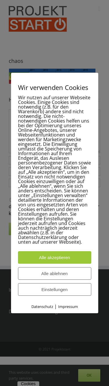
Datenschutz (42, 306)
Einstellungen (54, 289)
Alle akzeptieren (54, 257)
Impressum (68, 306)
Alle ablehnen (54, 273)
